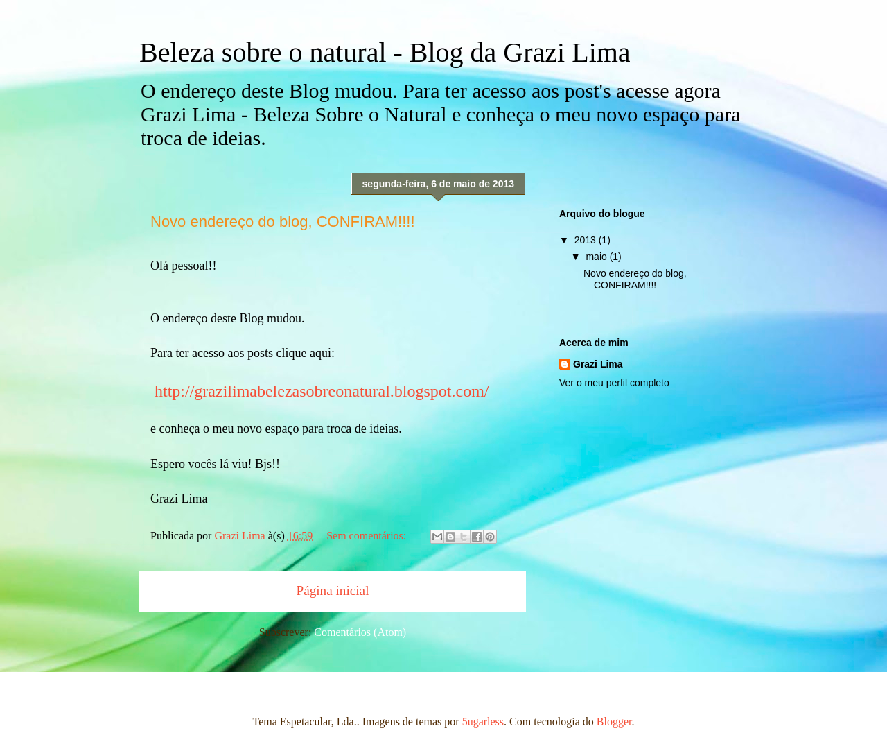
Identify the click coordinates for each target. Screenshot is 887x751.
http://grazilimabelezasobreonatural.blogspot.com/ (322, 391)
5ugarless (483, 721)
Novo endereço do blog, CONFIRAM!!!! (282, 221)
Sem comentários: (367, 536)
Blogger (614, 721)
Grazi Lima (598, 364)
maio (597, 256)
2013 (586, 239)
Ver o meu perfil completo (614, 382)
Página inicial (333, 590)
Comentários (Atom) (360, 632)
